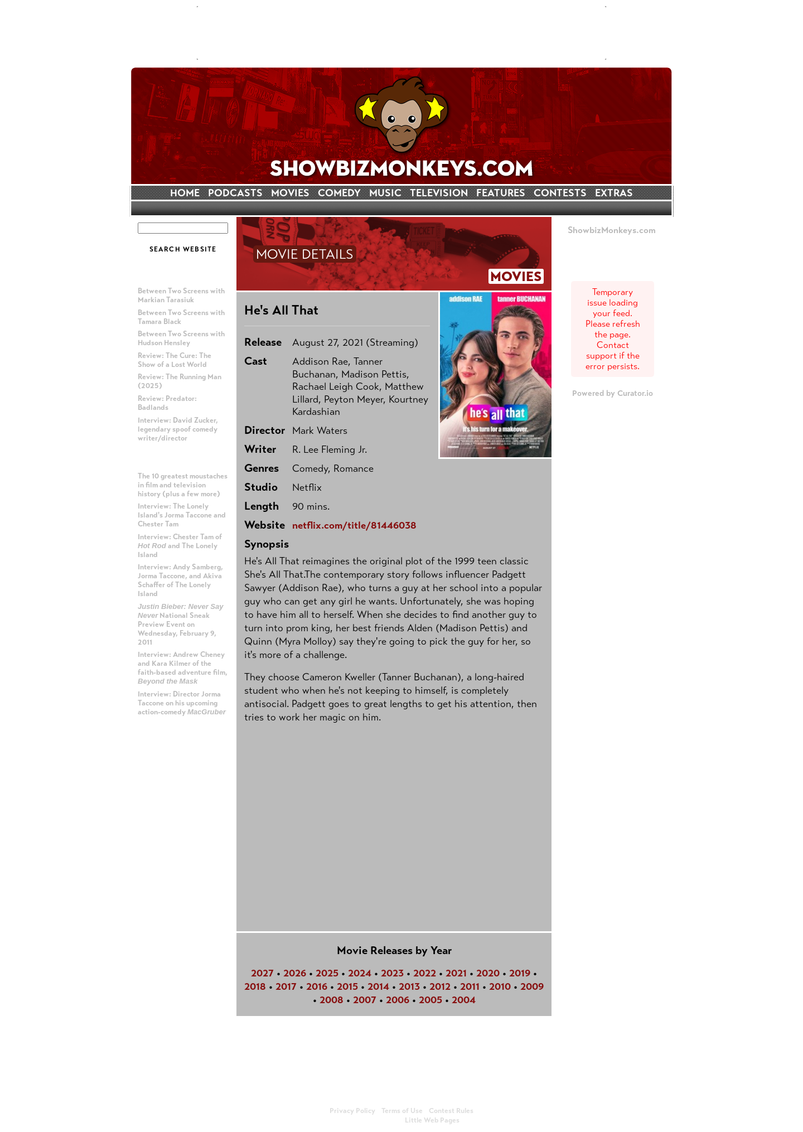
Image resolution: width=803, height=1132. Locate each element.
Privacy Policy (352, 1110)
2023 (392, 973)
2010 (500, 986)
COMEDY (339, 193)
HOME (185, 193)
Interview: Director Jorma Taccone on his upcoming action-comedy (182, 703)
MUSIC (385, 193)
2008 (332, 1000)
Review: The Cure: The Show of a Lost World (174, 360)
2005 (430, 1000)
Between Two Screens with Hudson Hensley (181, 338)
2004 (464, 1000)
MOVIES (290, 193)
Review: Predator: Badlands (167, 403)
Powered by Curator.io (612, 393)
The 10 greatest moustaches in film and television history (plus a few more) (183, 485)
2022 (424, 973)
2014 (378, 986)
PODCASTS (235, 193)
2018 (255, 986)
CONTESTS (560, 193)
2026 (294, 973)
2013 (409, 986)
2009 (532, 986)
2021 (456, 973)
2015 (347, 986)
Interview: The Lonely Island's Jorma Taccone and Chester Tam (182, 515)
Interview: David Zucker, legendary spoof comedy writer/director (178, 429)
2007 (364, 1000)
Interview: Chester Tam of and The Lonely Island (180, 546)
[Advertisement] (401, 33)
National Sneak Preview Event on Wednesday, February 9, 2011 (181, 624)
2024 (359, 973)
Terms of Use (402, 1110)
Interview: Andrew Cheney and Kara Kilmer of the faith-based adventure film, (183, 667)
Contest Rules (451, 1110)
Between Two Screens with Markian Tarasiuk (181, 295)
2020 (488, 973)
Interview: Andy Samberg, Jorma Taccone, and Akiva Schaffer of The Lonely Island (180, 580)
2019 (519, 973)
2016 (316, 986)
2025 (327, 973)
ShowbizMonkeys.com (612, 230)
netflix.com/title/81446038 (354, 525)
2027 (262, 973)
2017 (286, 986)
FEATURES (500, 193)
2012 (440, 986)
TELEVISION (439, 193)
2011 (470, 986)
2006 (397, 1000)
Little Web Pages (432, 1120)
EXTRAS (614, 193)
